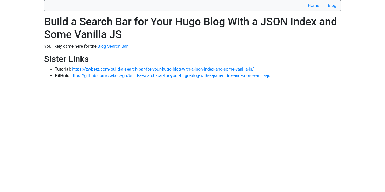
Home (313, 5)
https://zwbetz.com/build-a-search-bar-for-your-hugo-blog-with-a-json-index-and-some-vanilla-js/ (163, 69)
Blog (332, 5)
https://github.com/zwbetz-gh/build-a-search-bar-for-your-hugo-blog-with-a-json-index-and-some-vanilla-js (170, 75)
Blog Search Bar (113, 46)
